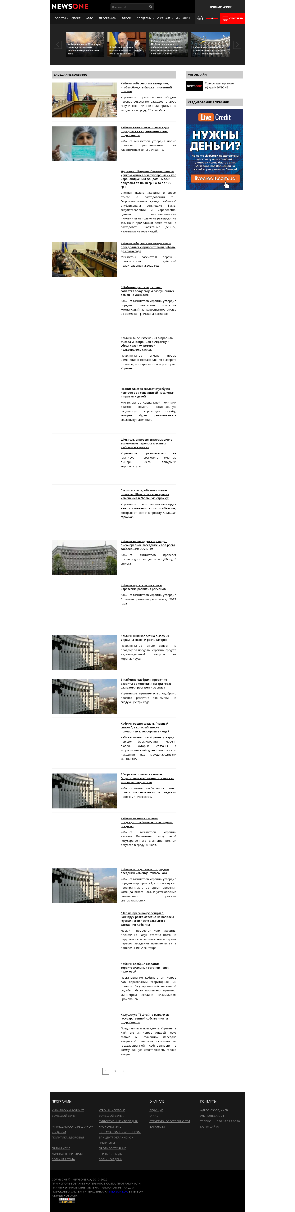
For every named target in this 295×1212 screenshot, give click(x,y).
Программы (107, 18)
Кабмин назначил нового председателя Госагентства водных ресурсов (147, 822)
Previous (58, 45)
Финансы (183, 18)
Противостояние (112, 1148)
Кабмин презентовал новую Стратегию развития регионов (143, 587)
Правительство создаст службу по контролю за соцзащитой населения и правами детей (148, 392)
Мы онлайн (197, 74)
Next (237, 45)
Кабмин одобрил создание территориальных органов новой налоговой (145, 967)
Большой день (110, 1159)
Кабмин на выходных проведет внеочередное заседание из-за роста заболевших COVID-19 (148, 545)
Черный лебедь (110, 1154)
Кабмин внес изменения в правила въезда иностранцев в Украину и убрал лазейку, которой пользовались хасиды (147, 343)
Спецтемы (144, 18)
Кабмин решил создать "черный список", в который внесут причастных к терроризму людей (145, 727)
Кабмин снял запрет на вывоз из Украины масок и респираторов (145, 638)
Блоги (126, 18)
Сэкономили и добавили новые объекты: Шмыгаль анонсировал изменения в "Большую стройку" (145, 494)
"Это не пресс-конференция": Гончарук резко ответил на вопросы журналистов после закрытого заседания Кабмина (147, 918)
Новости (59, 18)
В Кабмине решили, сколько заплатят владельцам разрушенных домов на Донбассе (147, 291)
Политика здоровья (68, 1137)
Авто (89, 18)
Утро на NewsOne (112, 1110)
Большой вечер (64, 1115)
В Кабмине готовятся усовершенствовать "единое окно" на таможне (125, 50)
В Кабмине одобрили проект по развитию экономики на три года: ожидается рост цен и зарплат (146, 683)
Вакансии (157, 1126)
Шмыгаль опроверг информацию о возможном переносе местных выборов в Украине (146, 443)
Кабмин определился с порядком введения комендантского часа (145, 871)
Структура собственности (169, 1121)
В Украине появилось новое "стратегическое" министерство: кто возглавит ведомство (147, 778)
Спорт (75, 18)
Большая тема (63, 1159)
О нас (153, 1115)
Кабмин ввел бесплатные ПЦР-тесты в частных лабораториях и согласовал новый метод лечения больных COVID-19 (167, 47)
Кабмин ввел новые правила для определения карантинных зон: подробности (145, 131)
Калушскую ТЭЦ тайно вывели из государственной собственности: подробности (145, 1018)
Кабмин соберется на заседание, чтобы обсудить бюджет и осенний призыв (146, 87)
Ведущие (156, 1110)
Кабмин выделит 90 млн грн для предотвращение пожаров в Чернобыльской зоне (84, 49)
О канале (163, 18)
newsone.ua (118, 1191)
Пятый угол (61, 1148)
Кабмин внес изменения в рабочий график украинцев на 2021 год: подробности (209, 50)
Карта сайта (209, 1126)
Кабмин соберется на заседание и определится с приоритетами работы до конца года (148, 247)
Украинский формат (68, 1110)
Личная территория (67, 1154)
